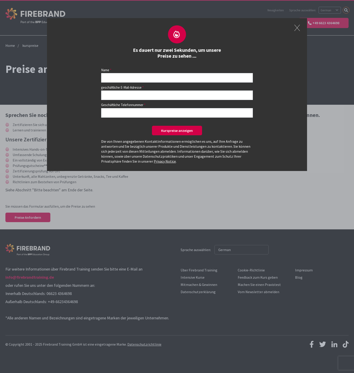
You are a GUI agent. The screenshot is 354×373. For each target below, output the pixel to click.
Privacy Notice (165, 161)
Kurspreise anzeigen (177, 130)
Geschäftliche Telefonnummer (122, 105)
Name (105, 70)
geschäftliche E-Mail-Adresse (121, 87)
